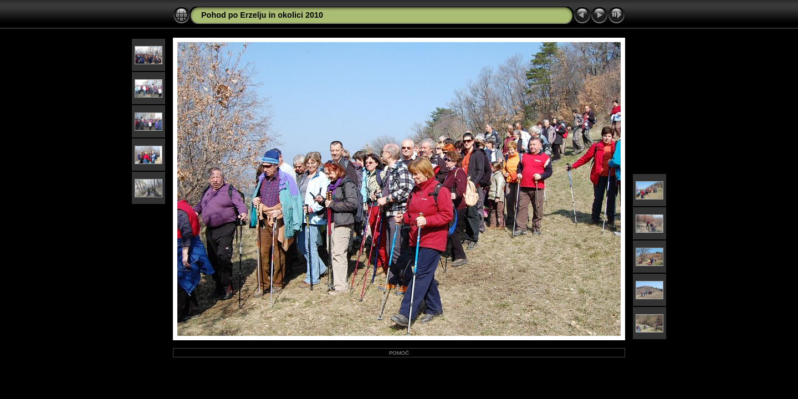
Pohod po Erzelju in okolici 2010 (262, 15)
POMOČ (399, 353)
